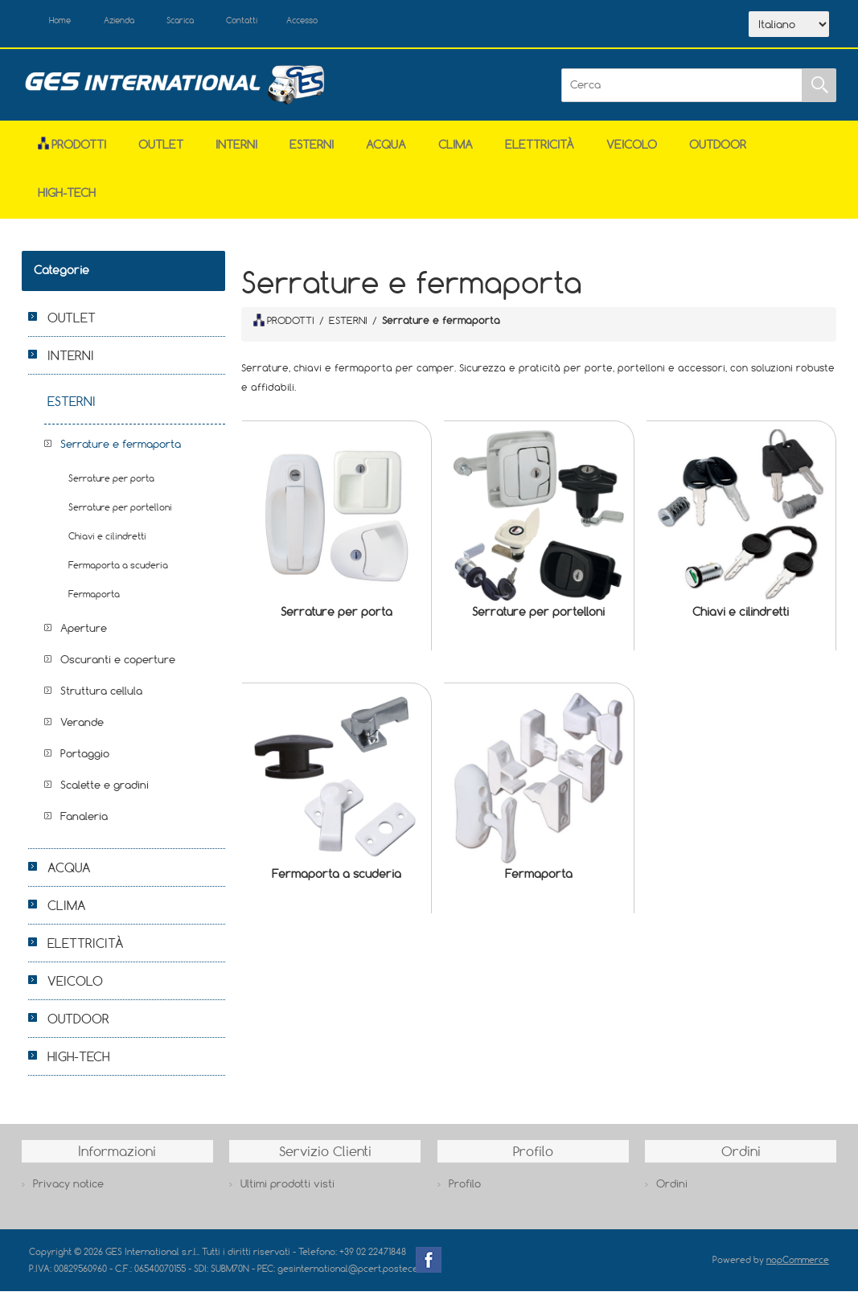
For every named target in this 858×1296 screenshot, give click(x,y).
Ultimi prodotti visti (287, 1188)
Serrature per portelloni (538, 615)
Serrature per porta (336, 615)
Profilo (465, 1188)
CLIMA (455, 149)
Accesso (362, 22)
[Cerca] (682, 89)
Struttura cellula (101, 695)
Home (67, 22)
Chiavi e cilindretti (740, 615)
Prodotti (72, 149)
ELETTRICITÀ (539, 149)
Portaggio (84, 758)
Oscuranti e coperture (117, 664)
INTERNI (236, 149)
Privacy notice (68, 1188)
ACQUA (386, 149)
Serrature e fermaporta (120, 448)
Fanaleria (84, 821)
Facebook (428, 1265)
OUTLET (160, 149)
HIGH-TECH (67, 197)
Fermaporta (539, 878)
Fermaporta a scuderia (336, 878)
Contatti (289, 22)
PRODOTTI (283, 324)
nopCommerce (797, 1264)
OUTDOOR (717, 149)
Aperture (83, 632)
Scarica (214, 22)
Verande (82, 727)
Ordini (672, 1188)
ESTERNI (311, 149)
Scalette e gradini (104, 789)
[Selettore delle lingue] (789, 26)
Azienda (138, 22)
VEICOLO (631, 149)
